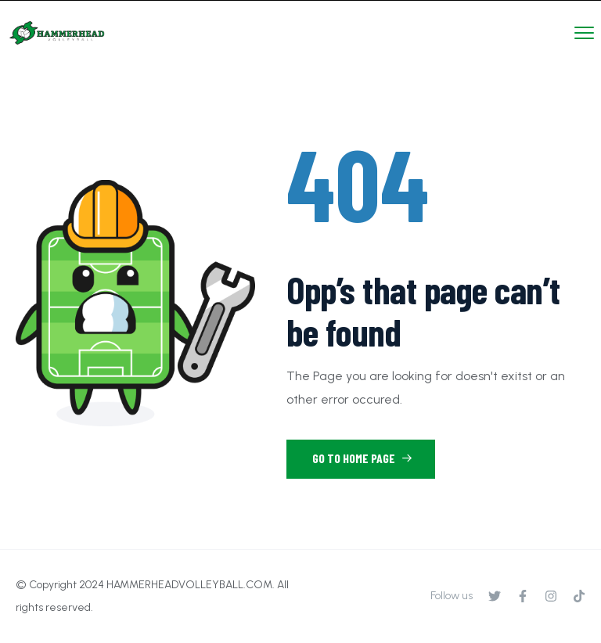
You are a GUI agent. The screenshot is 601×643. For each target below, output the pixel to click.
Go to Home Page (362, 458)
